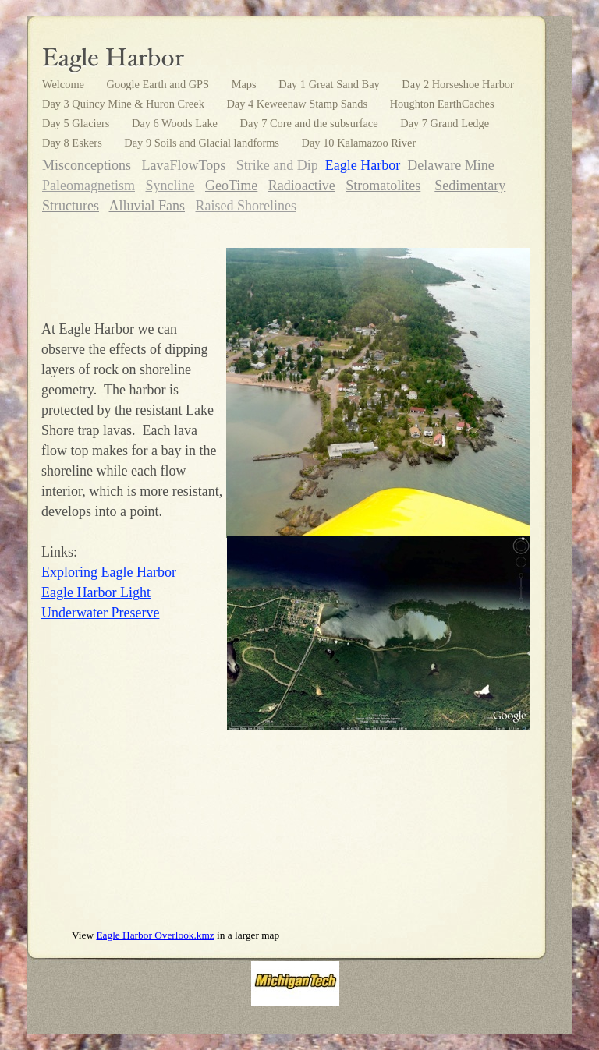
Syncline (169, 185)
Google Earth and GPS (159, 84)
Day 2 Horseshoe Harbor (457, 84)
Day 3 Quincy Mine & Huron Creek (124, 103)
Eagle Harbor (362, 165)
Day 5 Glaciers (77, 123)
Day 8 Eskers (73, 142)
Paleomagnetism (88, 185)
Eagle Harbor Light (96, 592)
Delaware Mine (450, 165)
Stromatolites (383, 185)
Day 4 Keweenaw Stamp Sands (298, 103)
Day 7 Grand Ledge (444, 123)
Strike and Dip (277, 165)
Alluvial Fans (147, 206)
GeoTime (231, 185)
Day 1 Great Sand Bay (330, 84)
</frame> (286, 837)
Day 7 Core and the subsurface (310, 123)
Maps (246, 84)
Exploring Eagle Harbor (108, 572)
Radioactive (301, 185)
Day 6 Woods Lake (176, 123)
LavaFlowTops (184, 165)
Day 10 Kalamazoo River (359, 142)
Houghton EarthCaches (442, 103)
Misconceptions (86, 165)
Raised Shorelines (246, 206)
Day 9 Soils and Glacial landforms (203, 142)
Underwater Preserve (100, 612)
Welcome (64, 84)
